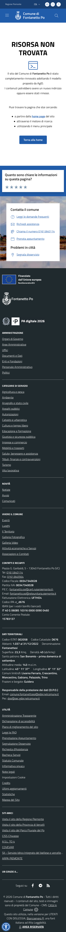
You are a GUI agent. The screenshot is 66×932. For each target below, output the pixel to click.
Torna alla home (33, 140)
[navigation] (7, 15)
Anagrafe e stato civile (15, 403)
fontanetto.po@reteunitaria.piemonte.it (33, 593)
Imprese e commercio (14, 442)
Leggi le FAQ (9, 732)
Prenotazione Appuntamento (19, 738)
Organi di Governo (12, 339)
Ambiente (8, 397)
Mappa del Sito (11, 800)
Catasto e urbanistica (14, 420)
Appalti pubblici (11, 409)
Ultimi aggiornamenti (14, 788)
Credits (6, 783)
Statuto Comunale (13, 760)
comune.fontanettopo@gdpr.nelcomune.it (34, 694)
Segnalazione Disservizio (16, 744)
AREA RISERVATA (31, 927)
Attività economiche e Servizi (19, 548)
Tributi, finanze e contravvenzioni (21, 459)
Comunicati (8, 501)
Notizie (6, 490)
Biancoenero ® (35, 918)
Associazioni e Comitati (15, 554)
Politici (6, 372)
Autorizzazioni (10, 414)
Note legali (8, 772)
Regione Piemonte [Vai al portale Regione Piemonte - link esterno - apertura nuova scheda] (13, 4)
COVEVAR (8, 847)
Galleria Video (10, 543)
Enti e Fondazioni (12, 361)
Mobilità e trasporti (13, 448)
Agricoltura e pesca (13, 392)
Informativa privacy (13, 766)
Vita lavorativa (10, 470)
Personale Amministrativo (17, 367)
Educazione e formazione (16, 431)
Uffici (5, 350)
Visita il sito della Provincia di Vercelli (23, 825)
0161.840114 (15, 572)
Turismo (6, 465)
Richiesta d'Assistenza (15, 749)
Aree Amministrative (14, 344)
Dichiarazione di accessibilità (18, 721)
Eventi (6, 520)
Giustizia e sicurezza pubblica (18, 437)
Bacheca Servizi (11, 755)
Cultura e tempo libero (15, 425)
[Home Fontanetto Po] (31, 15)
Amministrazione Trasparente (19, 715)
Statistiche (8, 794)
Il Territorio (8, 531)
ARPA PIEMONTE (12, 858)
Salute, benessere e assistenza (20, 453)
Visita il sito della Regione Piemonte (23, 819)
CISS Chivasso (10, 836)
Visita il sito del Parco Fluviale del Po (23, 830)
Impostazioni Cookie (13, 777)
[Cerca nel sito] (56, 15)
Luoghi (6, 526)
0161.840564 (15, 577)
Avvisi (5, 495)
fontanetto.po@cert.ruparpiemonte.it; (32, 589)
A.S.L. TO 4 (8, 841)
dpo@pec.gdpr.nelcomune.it (24, 698)
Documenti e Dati (12, 356)
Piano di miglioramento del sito (20, 727)
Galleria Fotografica (13, 537)
